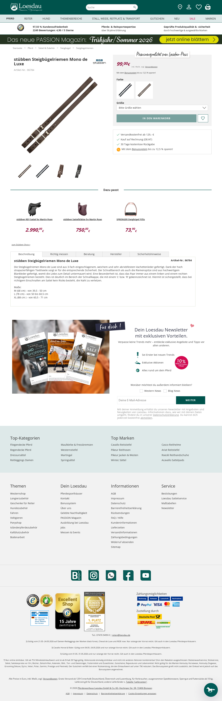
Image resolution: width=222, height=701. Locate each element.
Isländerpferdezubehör (23, 527)
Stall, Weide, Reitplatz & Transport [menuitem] (116, 18)
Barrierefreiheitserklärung (126, 508)
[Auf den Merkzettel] (203, 118)
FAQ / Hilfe (117, 517)
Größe (126, 102)
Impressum (117, 498)
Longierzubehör (19, 498)
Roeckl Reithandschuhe (175, 455)
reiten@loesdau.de (121, 635)
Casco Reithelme (171, 444)
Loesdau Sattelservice (174, 498)
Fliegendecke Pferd (21, 444)
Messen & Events (70, 532)
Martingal (66, 455)
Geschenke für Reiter (22, 503)
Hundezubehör (19, 508)
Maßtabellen (168, 503)
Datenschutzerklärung (166, 415)
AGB (113, 493)
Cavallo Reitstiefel (121, 444)
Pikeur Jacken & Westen (124, 455)
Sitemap (116, 547)
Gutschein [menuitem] (157, 18)
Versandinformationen (124, 532)
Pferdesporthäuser (71, 493)
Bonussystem (130, 72)
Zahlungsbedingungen (124, 537)
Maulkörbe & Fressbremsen (77, 444)
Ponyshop (16, 522)
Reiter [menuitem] (28, 18)
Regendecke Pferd (20, 450)
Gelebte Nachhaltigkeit (74, 513)
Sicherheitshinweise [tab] (149, 254)
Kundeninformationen (124, 522)
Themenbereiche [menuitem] (71, 18)
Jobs (63, 527)
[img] (208, 8)
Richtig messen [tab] (59, 254)
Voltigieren (16, 517)
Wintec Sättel (118, 460)
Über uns (66, 508)
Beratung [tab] (89, 254)
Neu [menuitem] (177, 18)
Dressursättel (18, 455)
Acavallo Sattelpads (173, 460)
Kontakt (65, 498)
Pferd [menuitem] (10, 18)
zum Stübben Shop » (21, 244)
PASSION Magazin (71, 517)
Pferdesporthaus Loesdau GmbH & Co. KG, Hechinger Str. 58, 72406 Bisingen (115, 688)
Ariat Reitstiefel (171, 450)
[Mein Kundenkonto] (189, 9)
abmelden (146, 417)
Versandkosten (151, 66)
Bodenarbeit (17, 537)
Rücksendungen (120, 513)
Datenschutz (118, 503)
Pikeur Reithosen (121, 450)
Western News (152, 390)
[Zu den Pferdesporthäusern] (180, 7)
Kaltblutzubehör (19, 532)
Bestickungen (169, 493)
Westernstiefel (69, 450)
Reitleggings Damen (21, 460)
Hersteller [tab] (116, 254)
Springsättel (68, 460)
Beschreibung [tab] (26, 254)
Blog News (174, 390)
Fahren (14, 513)
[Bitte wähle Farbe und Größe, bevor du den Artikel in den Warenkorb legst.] (157, 118)
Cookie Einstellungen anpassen (142, 693)
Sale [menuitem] (192, 18)
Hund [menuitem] (46, 18)
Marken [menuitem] (211, 18)
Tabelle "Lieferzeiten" (136, 681)
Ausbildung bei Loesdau (75, 522)
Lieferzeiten (118, 527)
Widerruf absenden (122, 542)
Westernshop (18, 493)
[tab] (24, 171)
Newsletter (167, 508)
